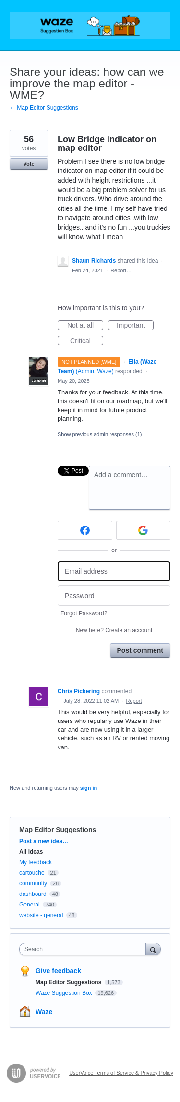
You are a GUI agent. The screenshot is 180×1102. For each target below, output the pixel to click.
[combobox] (84, 949)
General (29, 904)
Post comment (140, 650)
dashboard (33, 894)
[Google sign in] (143, 530)
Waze (44, 1012)
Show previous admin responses (100, 434)
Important (135, 325)
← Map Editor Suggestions (44, 107)
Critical (86, 341)
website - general (41, 915)
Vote (28, 164)
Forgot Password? (83, 613)
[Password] (114, 595)
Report (134, 701)
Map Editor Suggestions (57, 829)
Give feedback (58, 971)
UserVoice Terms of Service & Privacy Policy (121, 1073)
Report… (121, 270)
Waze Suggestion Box (65, 993)
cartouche (32, 872)
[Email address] (114, 571)
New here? (114, 630)
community (33, 883)
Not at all (85, 325)
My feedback (35, 862)
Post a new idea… (43, 841)
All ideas (31, 851)
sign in (88, 788)
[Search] (153, 949)
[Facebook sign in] (85, 530)
